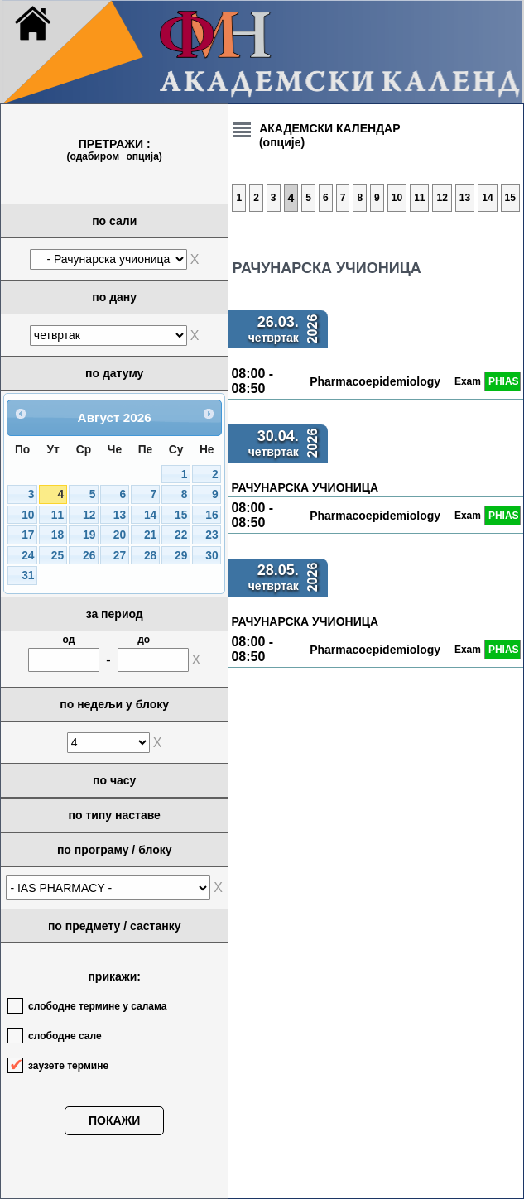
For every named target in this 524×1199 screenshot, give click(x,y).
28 (150, 555)
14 (150, 515)
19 (89, 535)
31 (28, 575)
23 (211, 535)
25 (57, 555)
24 (28, 555)
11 (57, 515)
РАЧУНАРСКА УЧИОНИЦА (304, 487)
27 (119, 555)
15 (181, 515)
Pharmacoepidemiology (375, 381)
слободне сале (65, 1036)
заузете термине (68, 1066)
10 (28, 515)
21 (150, 535)
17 (28, 535)
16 (211, 515)
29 (181, 555)
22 (181, 535)
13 (119, 515)
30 (211, 555)
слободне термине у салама (97, 1006)
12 (89, 515)
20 (119, 535)
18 (57, 535)
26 (89, 555)
